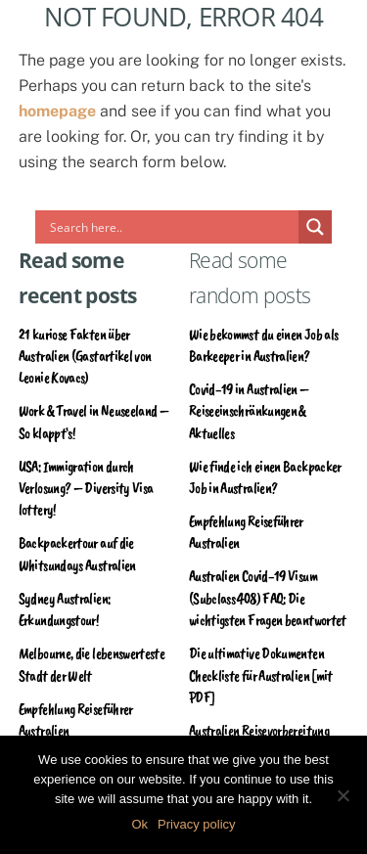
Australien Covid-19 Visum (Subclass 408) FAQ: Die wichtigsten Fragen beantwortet (267, 598)
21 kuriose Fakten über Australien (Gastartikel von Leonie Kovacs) (85, 356)
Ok (139, 824)
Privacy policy (196, 824)
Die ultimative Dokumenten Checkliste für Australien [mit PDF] (261, 675)
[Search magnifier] (315, 227)
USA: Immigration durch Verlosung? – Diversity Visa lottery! (86, 488)
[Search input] (172, 227)
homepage (57, 111)
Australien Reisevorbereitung (259, 731)
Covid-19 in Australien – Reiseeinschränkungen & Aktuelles (249, 411)
